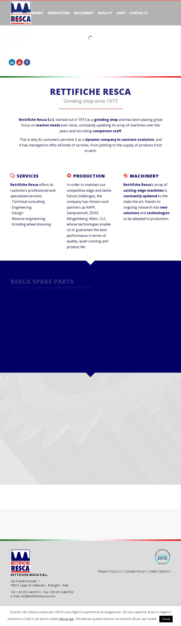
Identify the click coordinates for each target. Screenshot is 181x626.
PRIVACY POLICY (110, 571)
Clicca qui (66, 619)
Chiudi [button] (166, 619)
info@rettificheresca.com (38, 596)
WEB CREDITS (160, 571)
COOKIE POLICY (136, 571)
